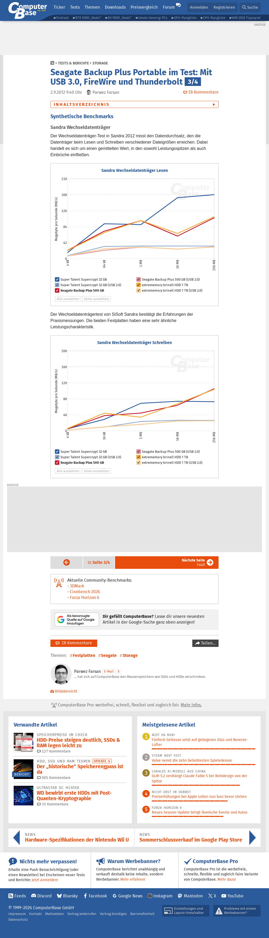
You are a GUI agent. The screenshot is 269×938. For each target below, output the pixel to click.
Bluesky (70, 896)
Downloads (115, 7)
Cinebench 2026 (85, 592)
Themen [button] (92, 7)
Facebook (98, 896)
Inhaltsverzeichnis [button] (82, 104)
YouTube (235, 896)
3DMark (77, 586)
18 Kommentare (74, 643)
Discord (44, 896)
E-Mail (109, 671)
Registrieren (224, 7)
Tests (75, 7)
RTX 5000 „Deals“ (88, 17)
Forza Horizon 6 (84, 598)
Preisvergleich (144, 7)
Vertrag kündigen (113, 913)
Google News (130, 896)
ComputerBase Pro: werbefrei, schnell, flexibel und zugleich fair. (126, 705)
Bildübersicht (63, 691)
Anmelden (199, 7)
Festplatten (84, 655)
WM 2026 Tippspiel (246, 17)
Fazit (193, 562)
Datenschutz (18, 919)
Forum (169, 7)
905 (54, 777)
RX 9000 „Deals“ (120, 17)
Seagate (109, 655)
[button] (250, 7)
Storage (100, 63)
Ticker (59, 7)
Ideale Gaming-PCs (152, 17)
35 (53, 804)
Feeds (20, 896)
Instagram (163, 896)
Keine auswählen (96, 299)
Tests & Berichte (73, 63)
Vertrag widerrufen (81, 913)
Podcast (62, 17)
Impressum (17, 913)
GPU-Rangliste (185, 17)
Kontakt (35, 913)
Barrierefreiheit (142, 913)
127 (54, 751)
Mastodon (193, 896)
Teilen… (208, 643)
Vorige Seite (62, 562)
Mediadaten (54, 913)
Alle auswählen (68, 299)
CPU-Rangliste (214, 17)
